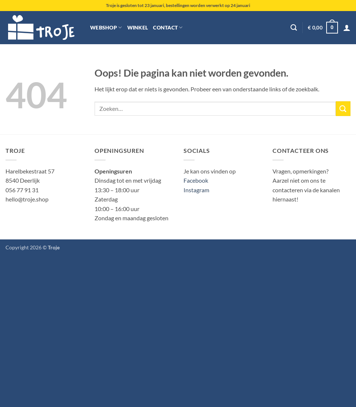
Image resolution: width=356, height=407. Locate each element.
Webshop (106, 27)
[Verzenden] (343, 108)
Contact (168, 27)
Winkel (137, 27)
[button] (323, 28)
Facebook (196, 180)
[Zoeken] (294, 27)
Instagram (196, 189)
